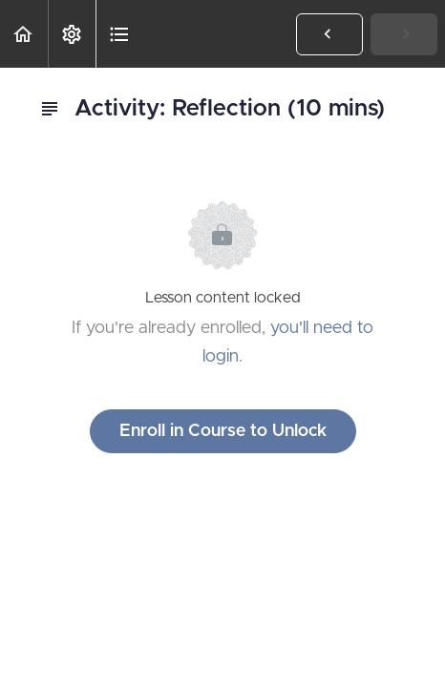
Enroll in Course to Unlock (223, 431)
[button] (24, 34)
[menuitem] (71, 34)
